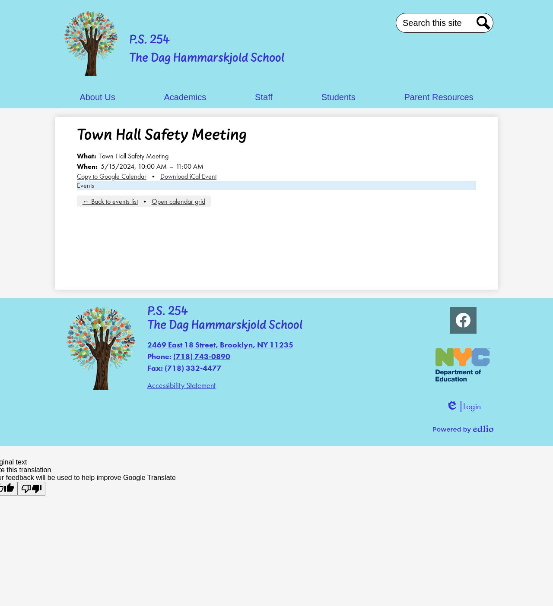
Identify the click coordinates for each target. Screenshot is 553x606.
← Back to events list (110, 201)
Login (463, 406)
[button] (97, 97)
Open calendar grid (178, 201)
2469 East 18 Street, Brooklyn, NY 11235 (220, 345)
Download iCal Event (188, 176)
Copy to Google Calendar (111, 176)
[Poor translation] (31, 489)
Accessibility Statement (181, 385)
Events (85, 185)
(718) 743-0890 (201, 356)
